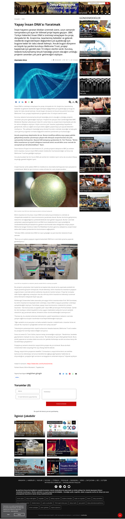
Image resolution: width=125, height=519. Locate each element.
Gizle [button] (8, 514)
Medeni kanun (36, 503)
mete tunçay (20, 442)
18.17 (65, 60)
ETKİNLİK (48, 13)
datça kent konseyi (55, 423)
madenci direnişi (86, 100)
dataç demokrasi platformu (95, 503)
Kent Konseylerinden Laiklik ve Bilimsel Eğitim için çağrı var (59, 434)
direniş (83, 119)
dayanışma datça (20, 60)
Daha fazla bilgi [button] (14, 511)
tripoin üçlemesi (55, 508)
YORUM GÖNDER (61, 404)
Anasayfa (17, 19)
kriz (47, 499)
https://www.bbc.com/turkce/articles (39, 364)
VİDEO (74, 13)
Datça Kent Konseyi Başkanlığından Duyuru (93, 53)
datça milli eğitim (31, 499)
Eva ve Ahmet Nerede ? (89, 73)
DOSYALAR (57, 13)
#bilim (17, 378)
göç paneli (82, 503)
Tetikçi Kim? (84, 92)
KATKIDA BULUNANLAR (53, 483)
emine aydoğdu (33, 508)
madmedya (84, 515)
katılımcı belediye (67, 499)
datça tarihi (73, 503)
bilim (23, 19)
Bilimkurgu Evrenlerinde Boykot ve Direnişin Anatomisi (60, 453)
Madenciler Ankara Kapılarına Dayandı (95, 208)
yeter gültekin (44, 508)
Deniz (89, 499)
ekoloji (83, 80)
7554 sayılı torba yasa (61, 503)
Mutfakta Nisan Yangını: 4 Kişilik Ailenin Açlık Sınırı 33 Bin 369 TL (92, 189)
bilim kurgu (52, 442)
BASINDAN (66, 13)
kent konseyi (85, 158)
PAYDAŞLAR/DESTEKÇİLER (71, 483)
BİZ (90, 13)
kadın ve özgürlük (80, 499)
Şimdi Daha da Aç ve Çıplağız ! (91, 111)
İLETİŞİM (104, 481)
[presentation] (29, 404)
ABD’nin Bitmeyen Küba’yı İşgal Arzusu (95, 131)
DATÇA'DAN (83, 13)
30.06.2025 (57, 60)
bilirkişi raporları (55, 499)
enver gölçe (20, 499)
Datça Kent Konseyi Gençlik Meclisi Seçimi (93, 169)
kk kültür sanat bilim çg (57, 461)
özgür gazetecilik (87, 61)
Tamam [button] (19, 514)
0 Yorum (74, 60)
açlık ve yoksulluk (87, 177)
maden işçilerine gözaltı (89, 23)
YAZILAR (31, 13)
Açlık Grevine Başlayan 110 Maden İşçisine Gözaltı (93, 34)
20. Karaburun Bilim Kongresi (26, 434)
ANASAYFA (21, 481)
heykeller (41, 499)
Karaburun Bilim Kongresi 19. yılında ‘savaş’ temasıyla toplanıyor (29, 472)
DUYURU (40, 13)
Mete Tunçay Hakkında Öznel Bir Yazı (29, 453)
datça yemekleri (97, 499)
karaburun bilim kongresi (24, 423)
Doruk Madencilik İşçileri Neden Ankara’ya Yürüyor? (92, 150)
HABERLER (23, 13)
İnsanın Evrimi (52, 473)
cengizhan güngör (34, 373)
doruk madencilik (87, 138)
